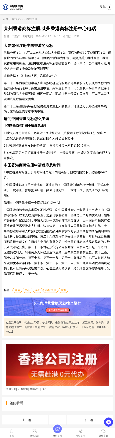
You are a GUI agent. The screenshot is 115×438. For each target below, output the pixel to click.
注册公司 (11, 389)
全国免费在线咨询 (58, 310)
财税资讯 (17, 19)
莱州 (37, 290)
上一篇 (25, 420)
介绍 (44, 389)
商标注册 (31, 19)
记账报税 (23, 389)
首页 (5, 19)
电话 (17, 290)
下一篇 (90, 420)
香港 (63, 290)
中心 (27, 290)
